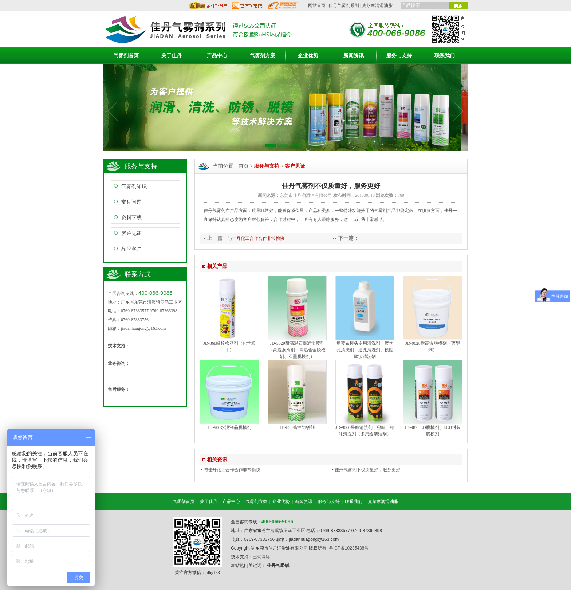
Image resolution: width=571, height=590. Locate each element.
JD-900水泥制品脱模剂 (229, 427)
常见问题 (131, 202)
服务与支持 (399, 55)
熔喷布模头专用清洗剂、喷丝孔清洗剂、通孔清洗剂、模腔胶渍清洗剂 (364, 350)
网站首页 (317, 5)
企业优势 (308, 55)
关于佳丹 (171, 55)
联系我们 (444, 55)
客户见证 (131, 233)
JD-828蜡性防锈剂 (297, 427)
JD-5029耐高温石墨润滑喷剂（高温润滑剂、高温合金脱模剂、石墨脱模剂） (297, 350)
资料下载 (131, 217)
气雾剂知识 (134, 186)
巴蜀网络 (261, 556)
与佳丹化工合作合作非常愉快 (256, 238)
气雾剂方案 (262, 55)
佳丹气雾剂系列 (343, 5)
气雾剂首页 (126, 55)
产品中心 (217, 55)
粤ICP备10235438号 (349, 548)
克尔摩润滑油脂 (377, 5)
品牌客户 (131, 249)
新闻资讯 (353, 55)
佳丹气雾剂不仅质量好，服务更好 (365, 469)
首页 (244, 166)
